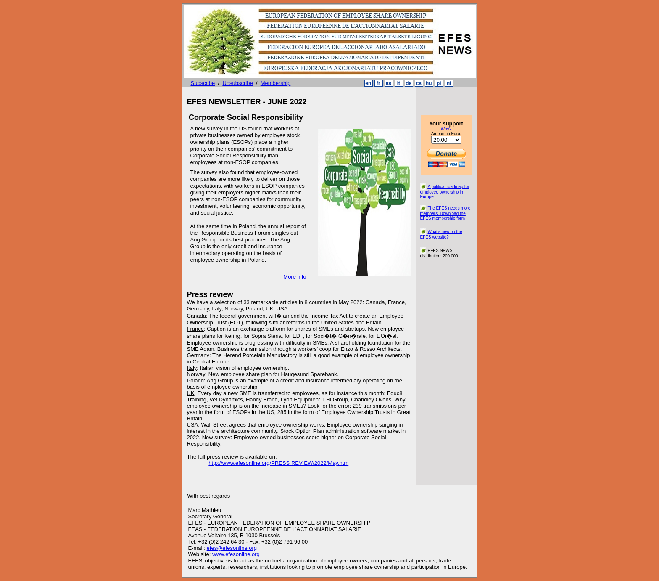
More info (294, 276)
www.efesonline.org (236, 554)
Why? (446, 129)
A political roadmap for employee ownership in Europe (444, 191)
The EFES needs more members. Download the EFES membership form (445, 213)
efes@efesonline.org (232, 548)
